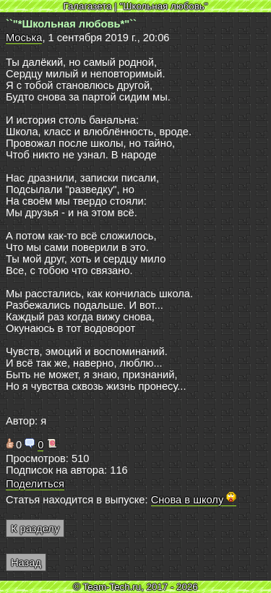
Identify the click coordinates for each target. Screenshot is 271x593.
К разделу (35, 528)
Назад (26, 562)
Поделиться (35, 484)
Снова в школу (194, 499)
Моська (24, 37)
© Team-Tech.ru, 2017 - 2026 (135, 586)
